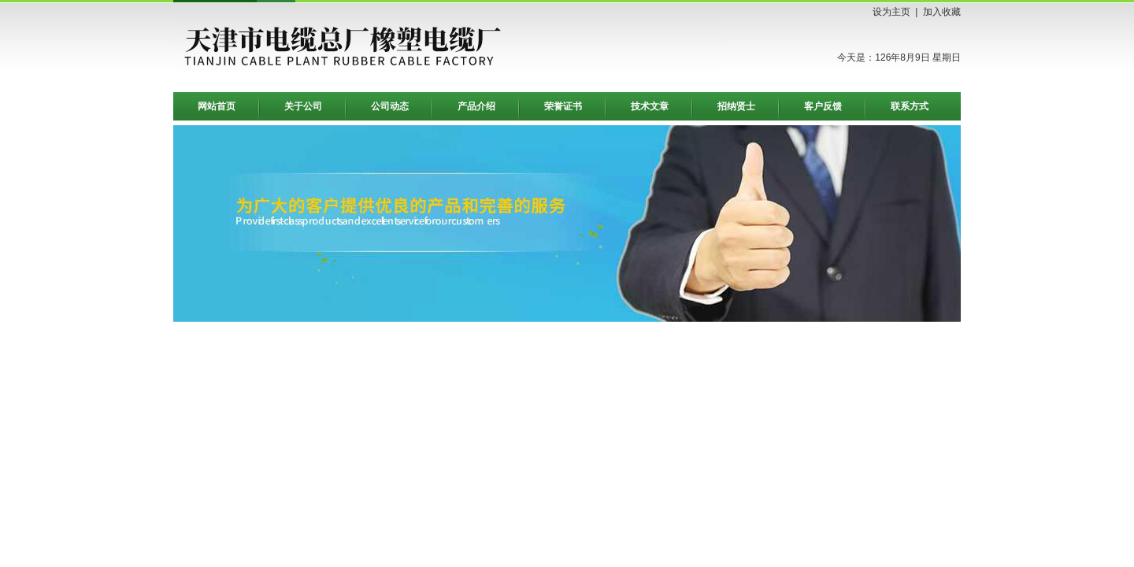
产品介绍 (476, 106)
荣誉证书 (563, 106)
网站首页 (216, 106)
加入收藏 (942, 11)
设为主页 (891, 11)
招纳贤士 (736, 106)
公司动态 (390, 106)
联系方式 (909, 106)
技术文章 (650, 106)
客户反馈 (823, 106)
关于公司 (303, 106)
